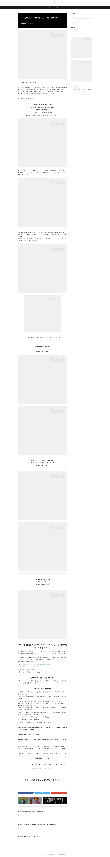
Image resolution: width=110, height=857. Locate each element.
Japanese (50, 7)
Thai (73, 29)
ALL (44, 7)
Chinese (64, 7)
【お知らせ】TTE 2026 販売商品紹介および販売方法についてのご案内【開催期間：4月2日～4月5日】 (40, 824)
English (58, 7)
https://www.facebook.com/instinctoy (32, 666)
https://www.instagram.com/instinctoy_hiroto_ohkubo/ (36, 664)
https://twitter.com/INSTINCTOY (30, 669)
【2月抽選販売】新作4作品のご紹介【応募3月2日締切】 (30, 837)
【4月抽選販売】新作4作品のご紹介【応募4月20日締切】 (30, 811)
